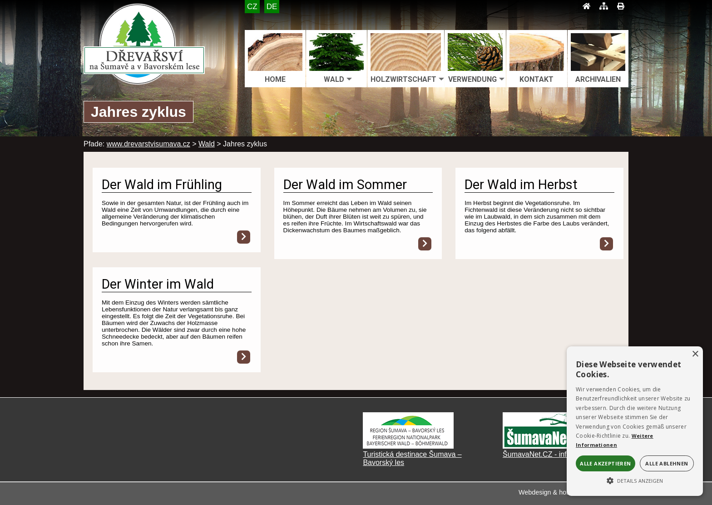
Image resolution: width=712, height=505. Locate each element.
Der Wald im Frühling (162, 184)
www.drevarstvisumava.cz (148, 144)
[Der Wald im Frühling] (243, 237)
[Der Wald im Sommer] (424, 243)
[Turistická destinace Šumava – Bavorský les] (408, 446)
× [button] (695, 354)
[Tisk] (620, 6)
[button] (635, 480)
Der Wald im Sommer (345, 184)
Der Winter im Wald (158, 284)
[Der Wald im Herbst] (606, 243)
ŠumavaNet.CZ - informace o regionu (563, 454)
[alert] (635, 421)
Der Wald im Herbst (521, 184)
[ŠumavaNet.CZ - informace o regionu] (548, 446)
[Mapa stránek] (604, 6)
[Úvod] (586, 6)
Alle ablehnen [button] (666, 463)
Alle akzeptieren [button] (605, 463)
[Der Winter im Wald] (243, 357)
